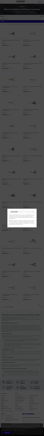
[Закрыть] (32, 211)
